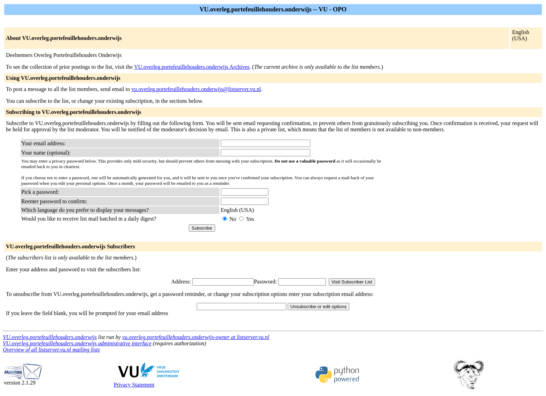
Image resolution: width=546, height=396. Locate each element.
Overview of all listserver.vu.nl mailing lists (51, 350)
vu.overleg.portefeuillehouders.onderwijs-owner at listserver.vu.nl (196, 337)
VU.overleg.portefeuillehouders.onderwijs (50, 337)
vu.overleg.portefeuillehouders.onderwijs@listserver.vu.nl (196, 89)
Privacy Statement (134, 385)
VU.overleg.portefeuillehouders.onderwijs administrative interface (77, 343)
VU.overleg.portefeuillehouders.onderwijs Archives (191, 67)
